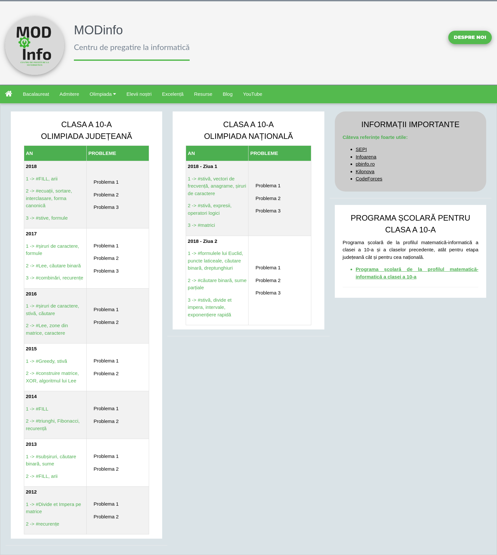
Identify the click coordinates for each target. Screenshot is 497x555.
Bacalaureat (36, 94)
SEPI (361, 149)
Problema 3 (106, 207)
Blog (227, 94)
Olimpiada (103, 94)
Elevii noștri (139, 94)
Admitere (69, 94)
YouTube (252, 94)
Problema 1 (106, 182)
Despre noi (470, 37)
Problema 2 (106, 194)
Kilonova (365, 171)
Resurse (203, 94)
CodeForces (369, 178)
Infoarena (366, 157)
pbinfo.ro (365, 164)
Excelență (173, 94)
